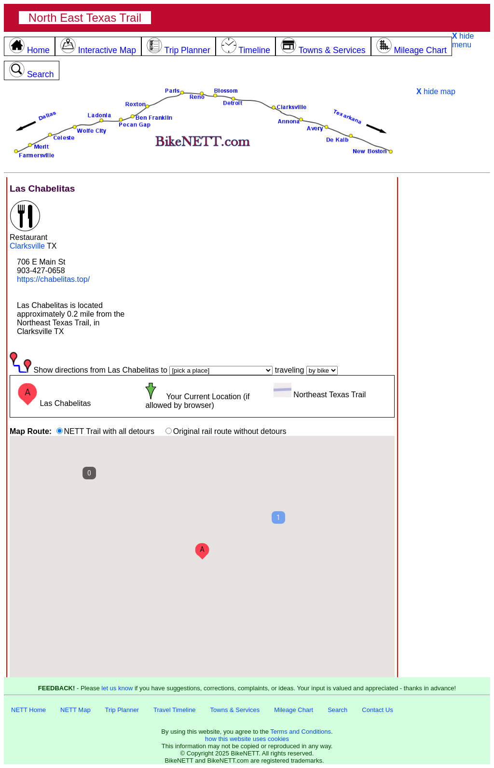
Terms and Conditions (300, 731)
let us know (117, 688)
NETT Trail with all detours (109, 431)
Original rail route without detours (230, 431)
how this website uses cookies (247, 738)
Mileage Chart (293, 709)
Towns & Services (235, 709)
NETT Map (75, 709)
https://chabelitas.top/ (53, 279)
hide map (435, 91)
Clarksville (27, 246)
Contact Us (377, 709)
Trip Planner (122, 709)
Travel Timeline (174, 709)
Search (337, 709)
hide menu (463, 40)
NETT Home (28, 709)
